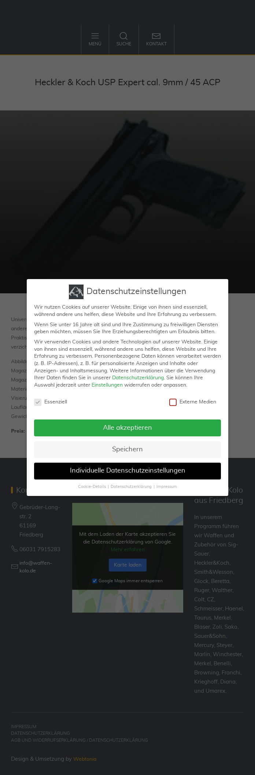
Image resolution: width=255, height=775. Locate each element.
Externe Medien (192, 398)
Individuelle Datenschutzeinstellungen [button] (127, 467)
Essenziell (50, 398)
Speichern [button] (127, 446)
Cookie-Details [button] (92, 483)
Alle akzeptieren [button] (127, 424)
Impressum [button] (166, 483)
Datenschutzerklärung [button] (131, 483)
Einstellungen (107, 381)
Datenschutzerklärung (138, 374)
